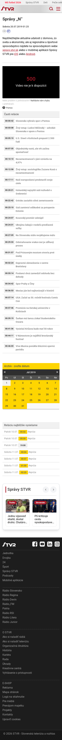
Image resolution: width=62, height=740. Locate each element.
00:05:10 (9, 138)
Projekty (7, 710)
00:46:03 (9, 346)
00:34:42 (9, 283)
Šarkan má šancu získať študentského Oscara (35, 320)
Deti (45, 2)
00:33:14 (9, 273)
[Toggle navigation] (58, 9)
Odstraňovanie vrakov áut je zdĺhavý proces (35, 244)
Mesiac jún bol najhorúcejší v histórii (35, 290)
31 (22, 406)
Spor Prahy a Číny (25, 283)
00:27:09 (9, 235)
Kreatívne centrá (11, 668)
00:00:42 (9, 121)
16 (14, 394)
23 (14, 400)
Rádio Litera (9, 617)
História (7, 650)
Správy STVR (32, 2)
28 (55, 400)
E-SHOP (7, 683)
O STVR (7, 632)
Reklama (7, 687)
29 (6, 406)
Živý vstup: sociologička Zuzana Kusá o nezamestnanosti (36, 171)
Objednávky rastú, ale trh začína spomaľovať (32, 150)
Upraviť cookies (11, 719)
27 (47, 400)
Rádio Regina (10, 595)
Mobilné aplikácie (12, 580)
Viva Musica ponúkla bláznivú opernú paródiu (35, 348)
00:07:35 (9, 148)
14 (55, 388)
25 (31, 400)
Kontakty (7, 714)
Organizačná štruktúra (15, 645)
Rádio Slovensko (12, 590)
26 (39, 400)
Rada (5, 659)
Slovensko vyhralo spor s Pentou (33, 121)
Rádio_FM (8, 604)
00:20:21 (9, 190)
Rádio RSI (8, 613)
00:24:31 (9, 225)
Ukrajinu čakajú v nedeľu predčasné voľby (34, 227)
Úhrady (6, 663)
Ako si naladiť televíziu (15, 641)
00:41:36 (9, 328)
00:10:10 (9, 159)
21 (55, 394)
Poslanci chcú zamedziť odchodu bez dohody (35, 275)
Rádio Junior (9, 622)
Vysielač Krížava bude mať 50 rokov (34, 328)
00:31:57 (9, 252)
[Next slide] (53, 489)
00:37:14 (9, 297)
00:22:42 (9, 200)
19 (39, 394)
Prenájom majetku (13, 705)
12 (39, 388)
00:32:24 (9, 263)
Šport (5, 566)
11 (31, 388)
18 (31, 394)
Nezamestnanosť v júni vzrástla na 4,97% (34, 161)
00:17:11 (9, 179)
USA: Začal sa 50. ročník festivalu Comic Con (37, 299)
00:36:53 (9, 290)
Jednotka (7, 553)
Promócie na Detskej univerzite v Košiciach (33, 310)
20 (47, 394)
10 (22, 388)
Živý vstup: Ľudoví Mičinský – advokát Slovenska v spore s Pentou (35, 130)
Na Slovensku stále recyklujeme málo (35, 235)
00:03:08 (9, 128)
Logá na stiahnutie (13, 696)
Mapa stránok (10, 692)
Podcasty (7, 575)
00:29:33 (9, 242)
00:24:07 (9, 218)
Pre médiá (8, 701)
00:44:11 (9, 335)
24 (22, 400)
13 (47, 388)
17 (22, 394)
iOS (16, 54)
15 (6, 394)
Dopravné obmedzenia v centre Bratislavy (32, 265)
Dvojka (6, 557)
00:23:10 (9, 207)
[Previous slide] (46, 489)
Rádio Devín (9, 599)
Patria (5, 608)
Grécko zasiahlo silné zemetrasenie (34, 200)
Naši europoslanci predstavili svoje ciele (34, 181)
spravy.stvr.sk (10, 50)
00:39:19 (9, 318)
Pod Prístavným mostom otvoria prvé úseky (35, 254)
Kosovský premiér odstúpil (29, 218)
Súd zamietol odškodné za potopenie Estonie (35, 209)
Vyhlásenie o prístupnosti (17, 672)
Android (30, 54)
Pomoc (7, 108)
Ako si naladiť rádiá (13, 636)
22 (6, 400)
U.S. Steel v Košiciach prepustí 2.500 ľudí (35, 140)
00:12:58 (9, 169)
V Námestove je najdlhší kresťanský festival (34, 337)
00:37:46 (9, 308)
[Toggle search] (51, 9)
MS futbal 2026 (13, 2)
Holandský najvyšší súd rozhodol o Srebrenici (34, 192)
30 (14, 406)
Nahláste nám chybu (40, 100)
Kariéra (6, 654)
